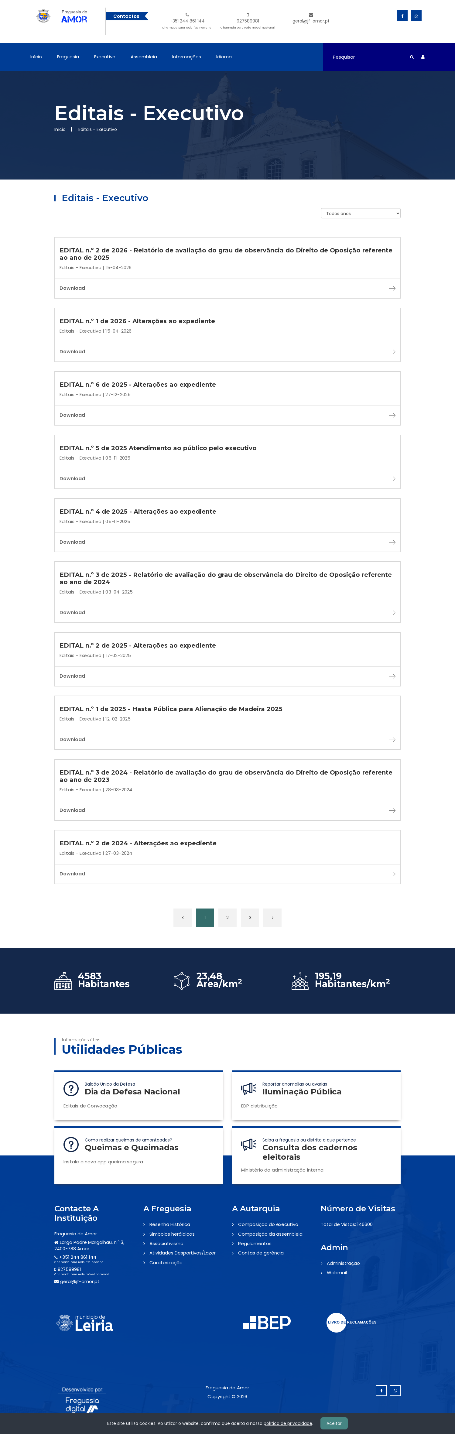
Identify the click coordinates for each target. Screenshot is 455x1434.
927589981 (248, 22)
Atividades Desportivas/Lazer (182, 1253)
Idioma (224, 56)
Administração (343, 1263)
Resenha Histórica (169, 1224)
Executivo (104, 56)
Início (36, 56)
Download (227, 288)
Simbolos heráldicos (172, 1234)
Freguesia (68, 56)
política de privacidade (288, 1423)
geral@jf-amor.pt (311, 18)
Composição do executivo (268, 1224)
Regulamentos (255, 1243)
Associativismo (166, 1243)
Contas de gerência (261, 1253)
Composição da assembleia (270, 1234)
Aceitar (334, 1423)
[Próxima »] (272, 918)
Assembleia (144, 56)
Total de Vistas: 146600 (347, 1224)
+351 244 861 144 (187, 22)
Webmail (337, 1272)
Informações (186, 56)
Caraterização (166, 1262)
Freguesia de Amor (75, 1233)
